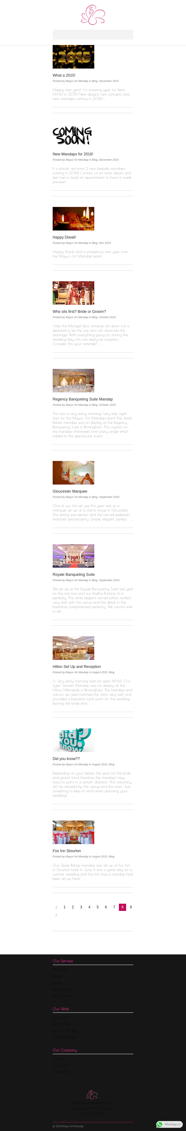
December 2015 (109, 81)
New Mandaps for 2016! (73, 154)
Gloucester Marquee (70, 491)
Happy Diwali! (64, 237)
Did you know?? (66, 759)
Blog (94, 81)
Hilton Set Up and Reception (77, 667)
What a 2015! (64, 75)
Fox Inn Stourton (67, 851)
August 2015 (99, 672)
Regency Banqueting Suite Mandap (83, 399)
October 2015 (107, 317)
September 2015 (109, 497)
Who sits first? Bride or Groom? (79, 311)
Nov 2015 (105, 242)
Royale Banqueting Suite (74, 574)
